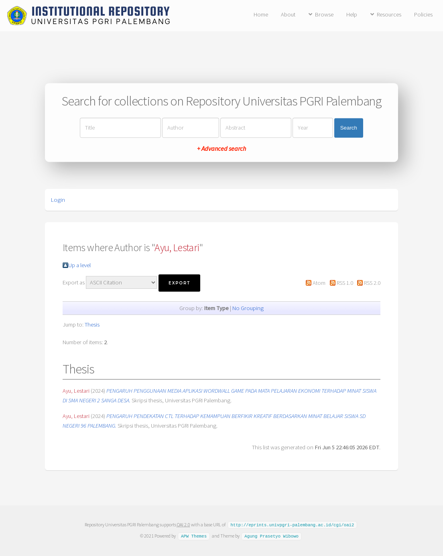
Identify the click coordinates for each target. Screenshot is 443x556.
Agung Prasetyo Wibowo (271, 535)
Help (351, 14)
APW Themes (194, 535)
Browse (324, 14)
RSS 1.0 (345, 282)
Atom (319, 282)
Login (58, 199)
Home (261, 14)
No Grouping (248, 308)
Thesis (92, 324)
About (288, 14)
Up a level (79, 265)
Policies (423, 14)
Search (348, 128)
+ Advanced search (221, 149)
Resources (389, 14)
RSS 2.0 (372, 282)
